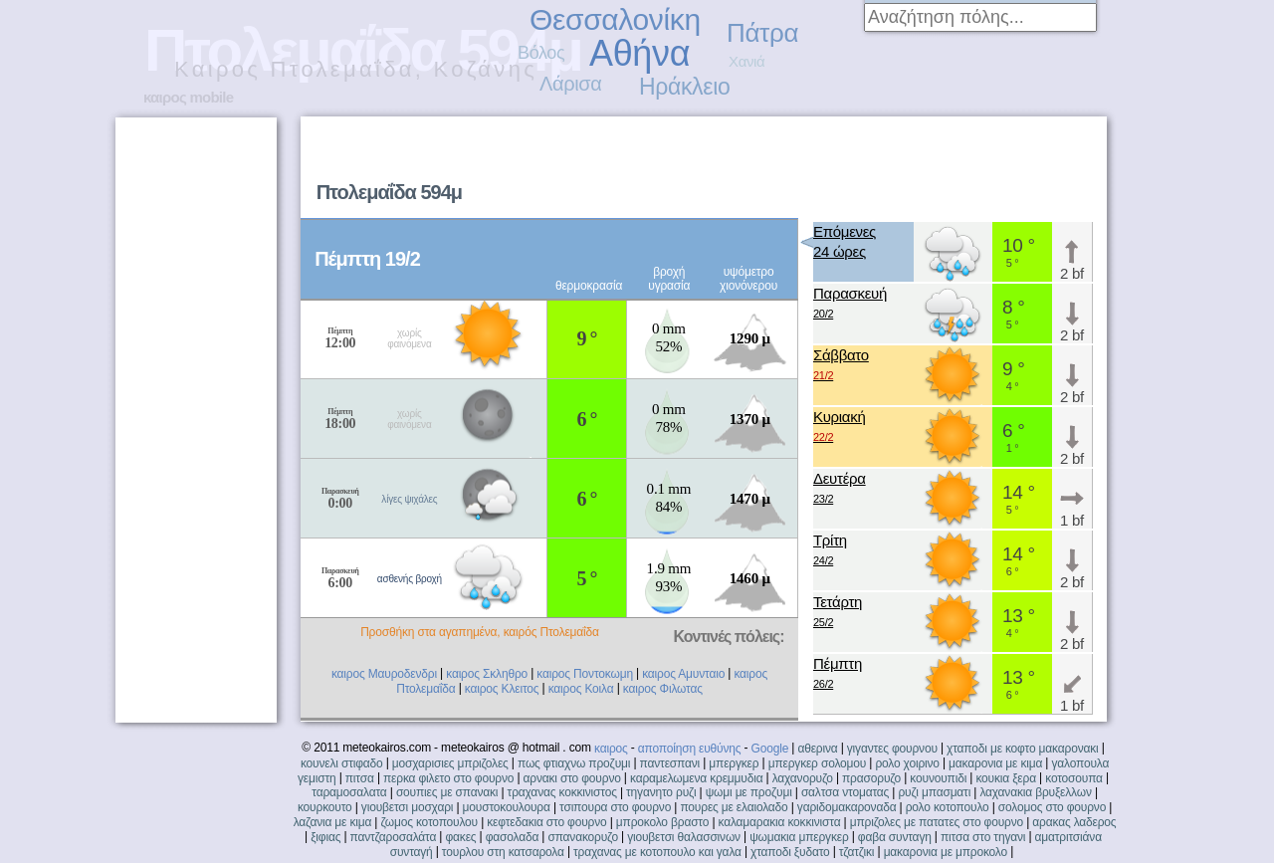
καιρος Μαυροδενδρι (384, 674)
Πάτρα (762, 33)
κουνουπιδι (938, 778)
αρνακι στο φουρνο (572, 778)
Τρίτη (830, 551)
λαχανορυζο (802, 778)
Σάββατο (841, 365)
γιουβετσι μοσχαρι (407, 807)
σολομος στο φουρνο (1052, 807)
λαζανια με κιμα (333, 822)
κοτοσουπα (1074, 778)
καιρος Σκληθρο (487, 674)
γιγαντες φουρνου (892, 748)
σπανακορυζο (582, 837)
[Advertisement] (852, 165)
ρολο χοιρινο (907, 763)
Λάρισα (570, 84)
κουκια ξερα (1005, 778)
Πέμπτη (837, 674)
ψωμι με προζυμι (749, 792)
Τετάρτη (837, 612)
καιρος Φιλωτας (663, 689)
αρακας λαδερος (1074, 822)
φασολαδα (512, 837)
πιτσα (359, 778)
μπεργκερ (733, 763)
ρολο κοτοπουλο (947, 807)
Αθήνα (639, 53)
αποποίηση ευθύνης (690, 748)
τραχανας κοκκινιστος (562, 792)
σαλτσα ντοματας (845, 792)
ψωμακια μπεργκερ (798, 837)
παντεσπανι (670, 763)
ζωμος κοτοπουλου (429, 822)
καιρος (611, 748)
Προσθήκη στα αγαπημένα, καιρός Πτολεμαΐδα (479, 632)
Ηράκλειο (684, 87)
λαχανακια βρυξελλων (1035, 792)
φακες (460, 837)
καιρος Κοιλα (581, 689)
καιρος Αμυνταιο (683, 674)
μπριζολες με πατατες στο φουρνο (936, 822)
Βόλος (541, 53)
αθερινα (817, 748)
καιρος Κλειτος (502, 689)
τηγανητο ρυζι (661, 792)
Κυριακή (839, 427)
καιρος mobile (188, 97)
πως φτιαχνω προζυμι (574, 763)
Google (770, 748)
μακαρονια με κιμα (995, 763)
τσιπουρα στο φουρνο (615, 807)
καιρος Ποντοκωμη (584, 674)
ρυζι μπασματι (934, 792)
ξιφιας (325, 837)
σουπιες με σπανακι (447, 792)
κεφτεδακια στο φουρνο (546, 822)
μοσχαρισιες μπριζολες (450, 763)
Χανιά (746, 61)
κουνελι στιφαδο (342, 763)
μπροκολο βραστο (662, 822)
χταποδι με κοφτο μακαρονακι (1022, 748)
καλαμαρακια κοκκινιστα (780, 822)
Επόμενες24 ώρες (844, 241)
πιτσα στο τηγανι (983, 837)
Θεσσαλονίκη (615, 19)
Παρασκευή (850, 304)
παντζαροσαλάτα (393, 837)
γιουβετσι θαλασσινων (684, 837)
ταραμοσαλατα (349, 792)
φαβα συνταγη (895, 837)
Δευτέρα (839, 489)
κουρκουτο (325, 807)
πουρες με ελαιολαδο (733, 807)
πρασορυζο (871, 778)
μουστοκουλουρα (506, 807)
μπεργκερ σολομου (817, 763)
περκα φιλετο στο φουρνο (448, 778)
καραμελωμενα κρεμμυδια (696, 778)
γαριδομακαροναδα (847, 807)
